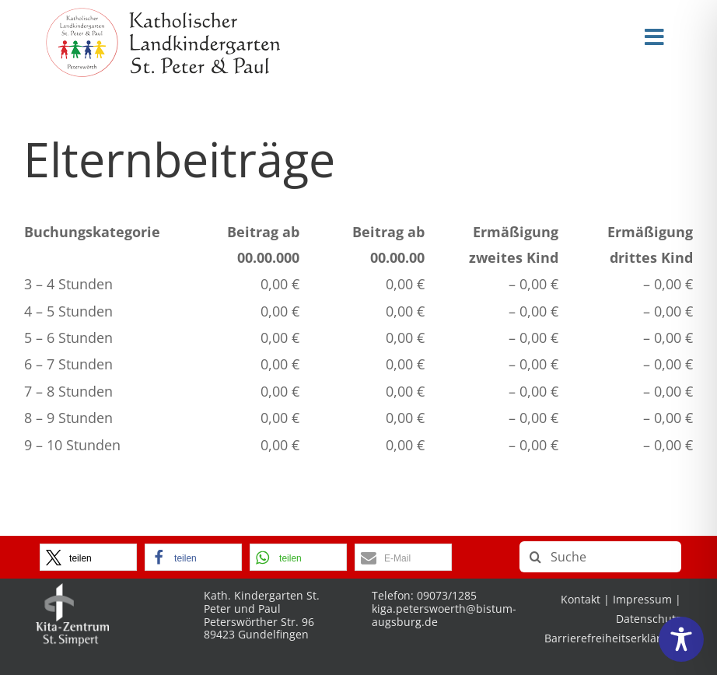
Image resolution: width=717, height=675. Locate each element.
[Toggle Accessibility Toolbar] (681, 639)
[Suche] (599, 556)
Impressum (642, 599)
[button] (88, 557)
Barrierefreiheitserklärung (612, 638)
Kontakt (580, 599)
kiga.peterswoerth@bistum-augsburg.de (444, 615)
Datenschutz (648, 618)
